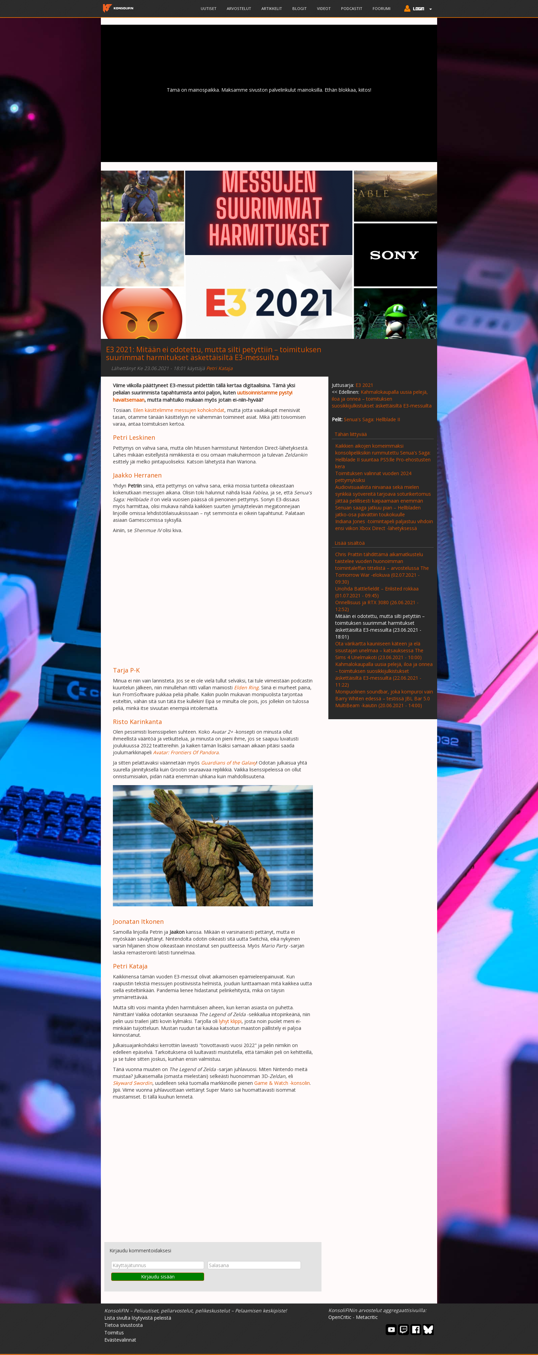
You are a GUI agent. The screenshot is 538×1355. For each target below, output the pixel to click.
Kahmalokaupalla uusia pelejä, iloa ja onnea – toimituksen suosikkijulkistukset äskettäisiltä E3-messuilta (382, 399)
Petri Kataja (219, 368)
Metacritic (367, 1317)
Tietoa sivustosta (123, 1325)
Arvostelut (239, 8)
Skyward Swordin (132, 1083)
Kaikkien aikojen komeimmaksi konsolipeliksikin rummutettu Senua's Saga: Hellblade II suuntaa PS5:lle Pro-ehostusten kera (383, 456)
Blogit (299, 8)
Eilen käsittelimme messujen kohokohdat (178, 410)
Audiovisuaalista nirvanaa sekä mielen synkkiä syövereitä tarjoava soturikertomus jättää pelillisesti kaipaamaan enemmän (383, 494)
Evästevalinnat (120, 1339)
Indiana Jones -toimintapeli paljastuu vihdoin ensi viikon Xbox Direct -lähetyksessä (384, 524)
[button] (416, 9)
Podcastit (351, 8)
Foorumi (381, 8)
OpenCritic (339, 1317)
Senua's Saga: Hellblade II (372, 419)
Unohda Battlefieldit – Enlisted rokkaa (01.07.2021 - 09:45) (377, 592)
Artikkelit (271, 8)
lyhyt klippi (230, 1021)
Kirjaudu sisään (158, 1276)
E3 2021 (119, 349)
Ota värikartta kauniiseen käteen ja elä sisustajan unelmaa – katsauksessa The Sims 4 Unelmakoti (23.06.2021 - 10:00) (379, 650)
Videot (324, 8)
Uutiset (209, 8)
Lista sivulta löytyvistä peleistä (137, 1317)
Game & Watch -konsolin (282, 1083)
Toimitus (114, 1332)
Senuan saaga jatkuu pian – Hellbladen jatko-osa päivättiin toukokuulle (378, 511)
